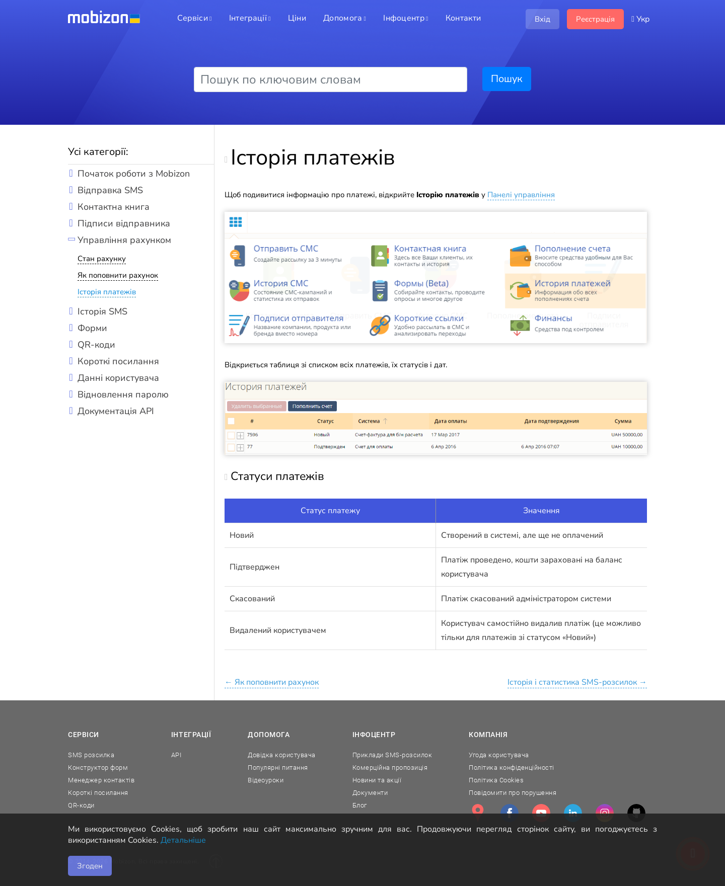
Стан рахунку (102, 259)
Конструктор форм (98, 767)
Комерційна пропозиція (390, 767)
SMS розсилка (91, 755)
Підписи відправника (124, 223)
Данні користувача (118, 378)
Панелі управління (521, 195)
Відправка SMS (110, 190)
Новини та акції (377, 780)
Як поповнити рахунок (118, 275)
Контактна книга (114, 207)
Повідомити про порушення (512, 792)
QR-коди (96, 345)
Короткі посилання (118, 361)
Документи (370, 792)
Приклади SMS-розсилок (392, 755)
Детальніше (183, 840)
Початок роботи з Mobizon (134, 174)
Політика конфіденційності (511, 767)
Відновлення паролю (123, 394)
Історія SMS (102, 311)
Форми (92, 328)
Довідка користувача (282, 755)
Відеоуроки (265, 780)
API (176, 755)
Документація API (116, 411)
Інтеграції (191, 735)
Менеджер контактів (101, 780)
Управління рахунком (124, 240)
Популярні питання (278, 767)
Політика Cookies (496, 780)
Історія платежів (107, 292)
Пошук (507, 79)
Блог (359, 805)
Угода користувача (499, 755)
